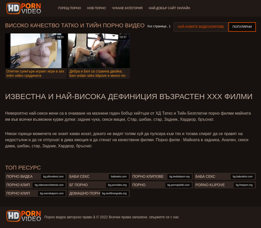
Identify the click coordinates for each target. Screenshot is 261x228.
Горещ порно (69, 8)
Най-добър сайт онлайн (169, 8)
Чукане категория (127, 8)
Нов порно (96, 8)
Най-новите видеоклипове (201, 27)
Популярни (242, 27)
